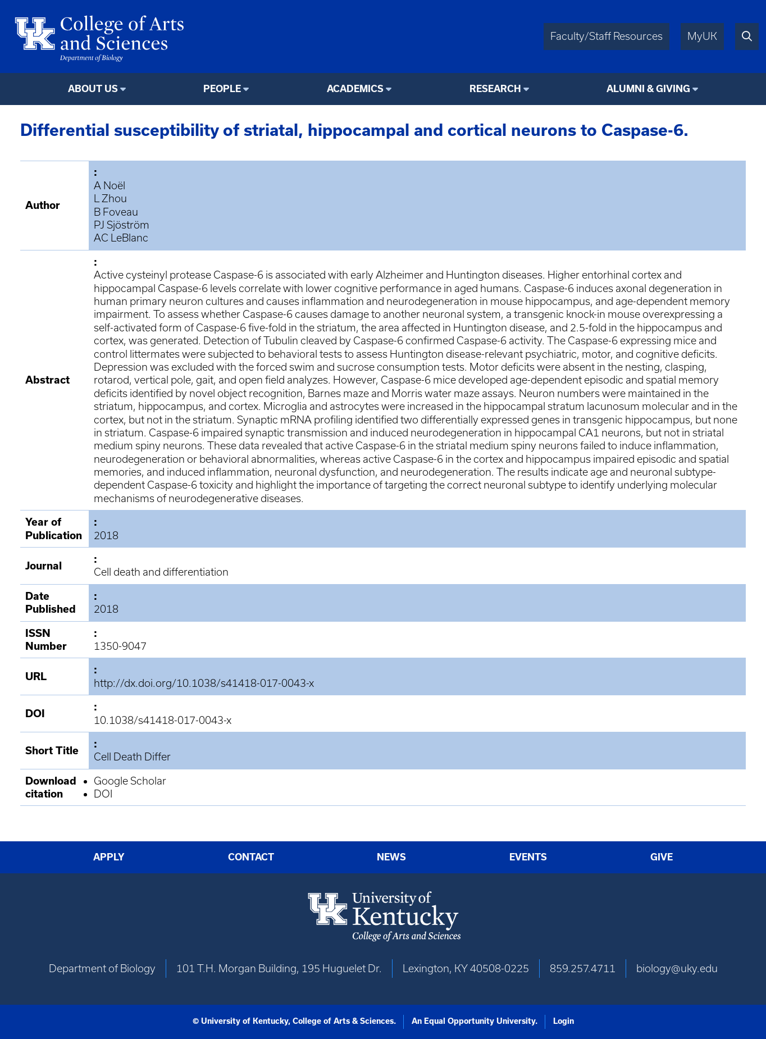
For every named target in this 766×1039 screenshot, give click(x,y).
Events (528, 857)
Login (563, 1021)
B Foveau (116, 212)
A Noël (109, 186)
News (391, 857)
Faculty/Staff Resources (606, 36)
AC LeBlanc (121, 238)
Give (661, 857)
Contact (251, 857)
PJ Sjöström (121, 225)
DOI (103, 794)
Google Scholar (130, 781)
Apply (109, 857)
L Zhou (110, 198)
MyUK (702, 36)
